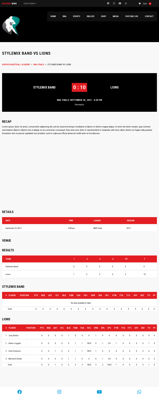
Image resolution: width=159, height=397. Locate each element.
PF (154, 295)
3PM (93, 295)
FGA (78, 295)
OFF (135, 295)
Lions (115, 87)
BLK (64, 295)
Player (12, 295)
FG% (85, 295)
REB (43, 295)
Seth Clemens (14, 351)
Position (24, 295)
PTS (36, 295)
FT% (128, 295)
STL (57, 295)
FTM (114, 295)
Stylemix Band (44, 87)
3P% (107, 295)
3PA (100, 295)
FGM (71, 295)
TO (148, 295)
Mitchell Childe (15, 359)
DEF (142, 295)
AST (50, 295)
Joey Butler (13, 335)
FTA (121, 295)
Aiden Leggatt (14, 343)
